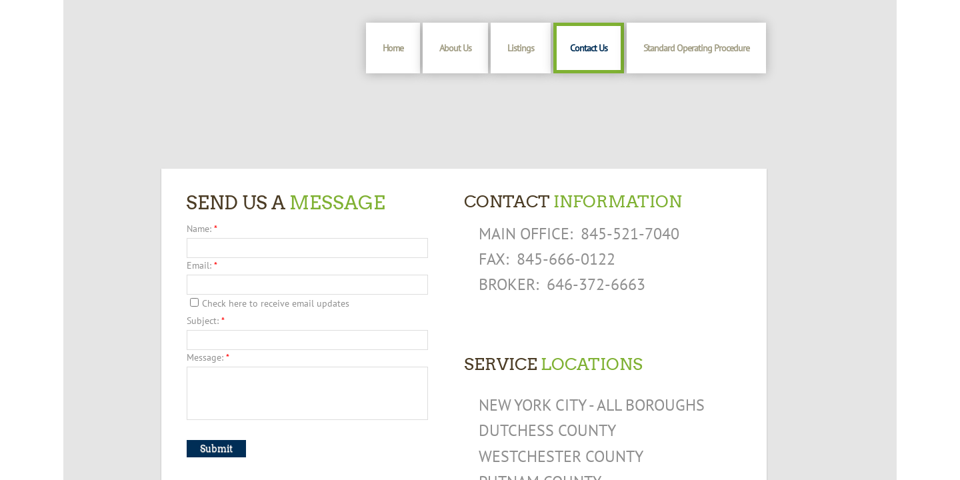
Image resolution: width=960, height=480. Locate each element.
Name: (202, 229)
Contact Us (588, 48)
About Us (455, 48)
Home (393, 48)
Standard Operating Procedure (696, 48)
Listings (520, 48)
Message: (208, 357)
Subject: (206, 321)
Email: (202, 265)
